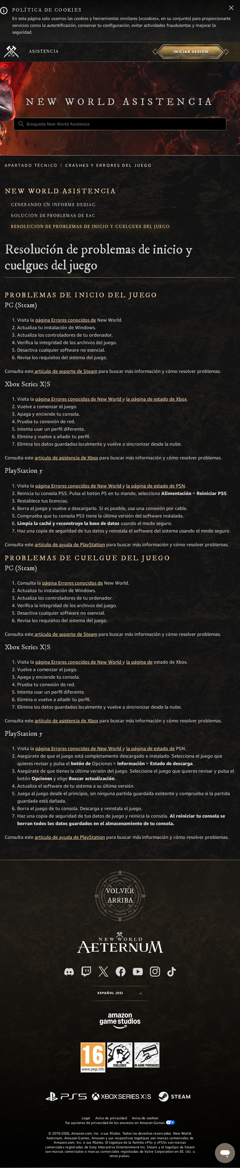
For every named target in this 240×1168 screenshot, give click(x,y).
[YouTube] (138, 972)
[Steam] (175, 1097)
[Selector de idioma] (120, 993)
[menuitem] (190, 52)
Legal (86, 1118)
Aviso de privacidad (111, 1118)
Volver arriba (120, 896)
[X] (103, 972)
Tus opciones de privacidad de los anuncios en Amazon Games (120, 1122)
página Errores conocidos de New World (78, 399)
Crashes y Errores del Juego (108, 165)
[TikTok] (171, 972)
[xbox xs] (121, 1096)
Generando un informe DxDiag (53, 205)
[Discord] (69, 972)
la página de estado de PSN (155, 486)
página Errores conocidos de (65, 320)
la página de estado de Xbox (156, 399)
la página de (139, 662)
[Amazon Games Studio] (120, 1022)
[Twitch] (86, 972)
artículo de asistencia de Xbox (66, 458)
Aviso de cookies (145, 1118)
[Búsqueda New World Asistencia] (120, 124)
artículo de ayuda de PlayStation (70, 545)
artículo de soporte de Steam (65, 371)
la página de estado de (150, 748)
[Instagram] (155, 972)
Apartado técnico (31, 165)
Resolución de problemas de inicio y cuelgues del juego (90, 227)
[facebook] (121, 972)
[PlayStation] (66, 1097)
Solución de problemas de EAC (53, 216)
